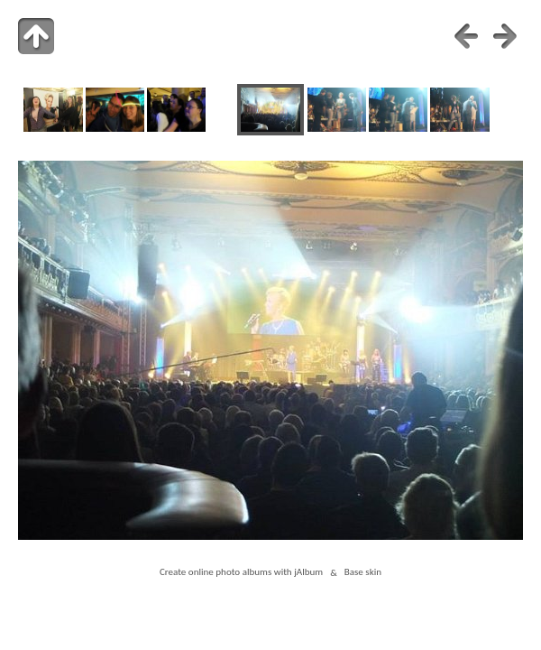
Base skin (362, 572)
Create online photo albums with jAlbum (241, 572)
